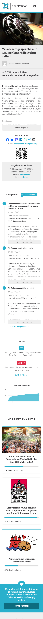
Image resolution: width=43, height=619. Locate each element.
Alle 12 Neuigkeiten (18, 327)
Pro (21, 348)
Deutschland (25, 174)
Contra (21, 363)
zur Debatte (20, 375)
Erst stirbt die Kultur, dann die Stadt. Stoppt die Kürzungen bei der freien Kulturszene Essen (21, 510)
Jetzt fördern (22, 606)
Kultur (25, 177)
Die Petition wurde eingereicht (20, 248)
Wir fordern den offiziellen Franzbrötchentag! (21, 560)
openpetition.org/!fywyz (25, 144)
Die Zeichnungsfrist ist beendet (21, 288)
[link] (39, 6)
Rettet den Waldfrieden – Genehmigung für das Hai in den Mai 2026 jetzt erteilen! (21, 459)
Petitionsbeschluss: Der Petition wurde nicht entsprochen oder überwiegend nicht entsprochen (24, 206)
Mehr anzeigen (21, 128)
